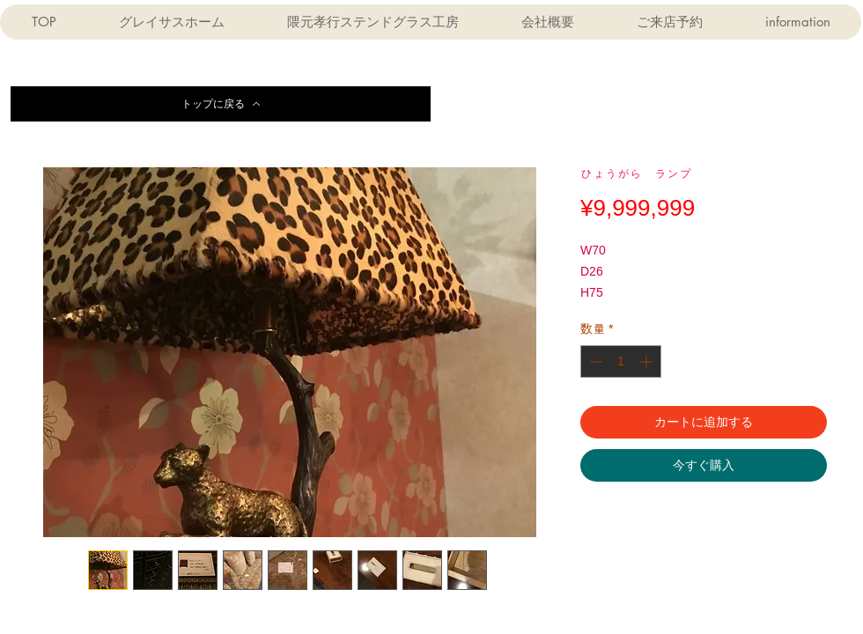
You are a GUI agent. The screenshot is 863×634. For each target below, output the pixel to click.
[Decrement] (594, 361)
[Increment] (648, 361)
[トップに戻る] (221, 104)
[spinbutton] (621, 361)
